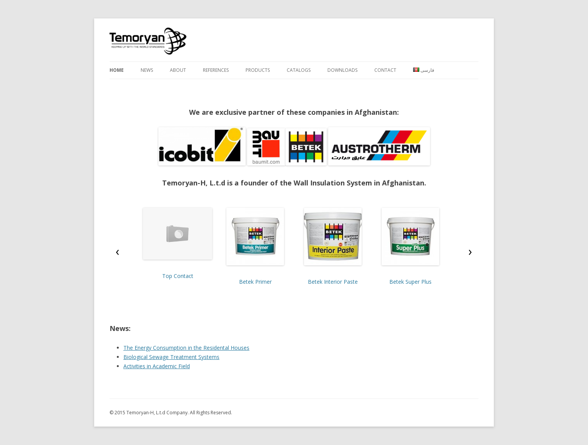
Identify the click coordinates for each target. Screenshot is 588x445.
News (147, 70)
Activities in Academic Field (156, 366)
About (178, 70)
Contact (385, 70)
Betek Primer (255, 281)
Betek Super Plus (410, 281)
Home (117, 70)
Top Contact (177, 276)
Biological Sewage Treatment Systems (171, 357)
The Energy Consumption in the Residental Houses (186, 347)
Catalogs (299, 70)
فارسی (423, 70)
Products (258, 70)
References (216, 70)
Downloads (342, 70)
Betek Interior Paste (333, 281)
